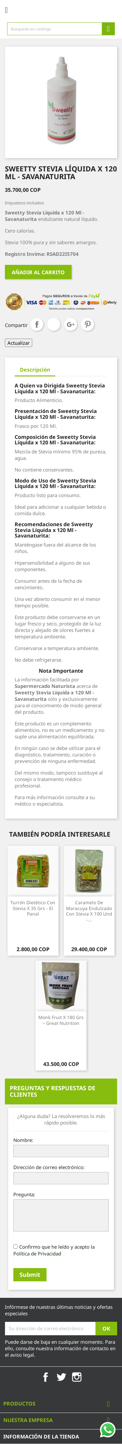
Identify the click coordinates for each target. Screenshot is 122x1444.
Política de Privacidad (37, 1253)
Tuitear (53, 324)
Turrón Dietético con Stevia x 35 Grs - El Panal (32, 908)
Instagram (76, 1377)
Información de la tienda (41, 1436)
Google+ (70, 324)
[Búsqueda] (61, 28)
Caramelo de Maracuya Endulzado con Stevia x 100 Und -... (89, 911)
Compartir (36, 324)
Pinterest (87, 324)
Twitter (61, 1377)
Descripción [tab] (35, 369)
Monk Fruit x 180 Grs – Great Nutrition (61, 1020)
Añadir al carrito (38, 272)
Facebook (45, 1377)
